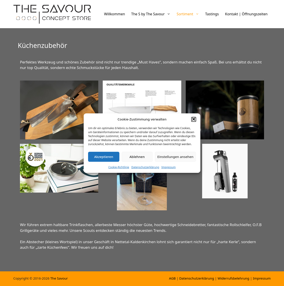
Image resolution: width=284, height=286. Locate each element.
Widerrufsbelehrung (233, 278)
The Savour (59, 278)
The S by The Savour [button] (152, 14)
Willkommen (114, 14)
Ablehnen (137, 158)
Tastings (212, 14)
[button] (193, 121)
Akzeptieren (103, 158)
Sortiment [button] (189, 14)
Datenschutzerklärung (145, 169)
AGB (172, 278)
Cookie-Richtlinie (118, 169)
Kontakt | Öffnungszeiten (246, 14)
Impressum (168, 169)
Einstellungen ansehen (175, 158)
